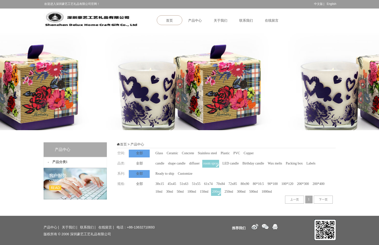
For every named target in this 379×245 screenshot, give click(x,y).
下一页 (323, 199)
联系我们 (246, 20)
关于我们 (220, 20)
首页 (169, 20)
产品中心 (195, 20)
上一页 (294, 199)
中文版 (318, 4)
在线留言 (271, 20)
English (331, 4)
